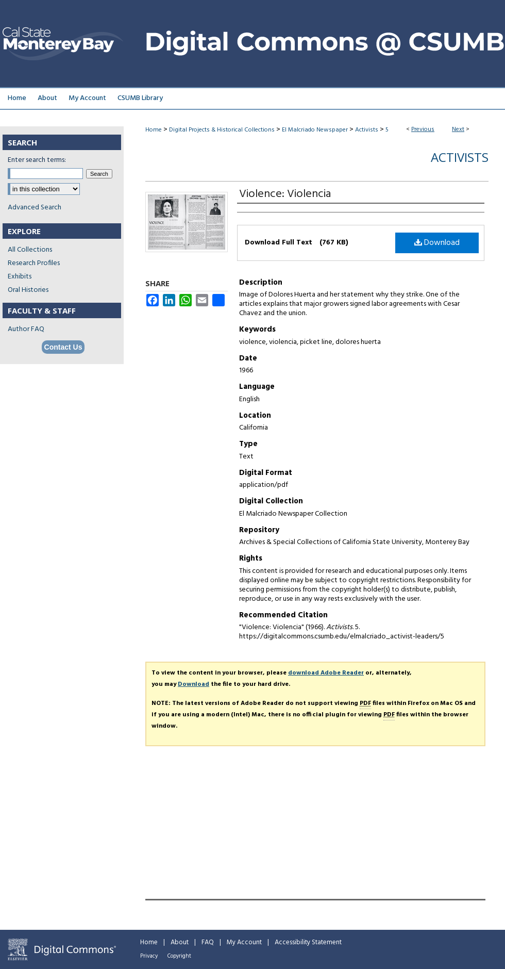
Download (437, 243)
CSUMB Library (140, 98)
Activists (366, 130)
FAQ (207, 942)
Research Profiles (34, 263)
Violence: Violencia (285, 194)
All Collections (30, 250)
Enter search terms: (37, 160)
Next (458, 129)
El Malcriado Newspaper (315, 130)
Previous (422, 129)
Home (153, 130)
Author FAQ (26, 329)
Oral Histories (28, 290)
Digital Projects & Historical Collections (222, 130)
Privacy (149, 956)
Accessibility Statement (308, 942)
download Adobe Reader (326, 673)
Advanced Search (34, 207)
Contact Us (63, 347)
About (180, 942)
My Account (244, 942)
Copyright (179, 956)
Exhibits (19, 277)
